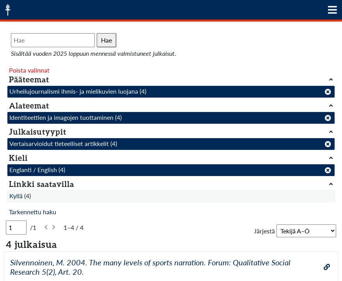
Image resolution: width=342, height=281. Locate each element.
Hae (106, 40)
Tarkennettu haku (32, 211)
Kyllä (16, 195)
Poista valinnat (29, 70)
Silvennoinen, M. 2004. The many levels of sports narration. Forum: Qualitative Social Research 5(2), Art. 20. (150, 267)
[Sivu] (16, 228)
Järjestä (264, 231)
